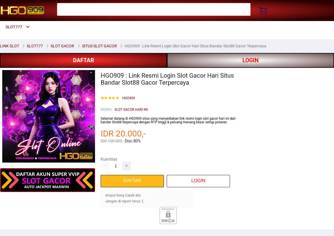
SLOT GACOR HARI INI (131, 110)
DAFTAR (83, 60)
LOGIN (250, 60)
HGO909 (128, 98)
